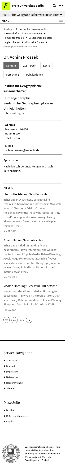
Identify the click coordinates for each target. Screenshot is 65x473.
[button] (6, 319)
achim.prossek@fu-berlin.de (22, 150)
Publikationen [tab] (34, 74)
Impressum (12, 371)
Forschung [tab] (12, 74)
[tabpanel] (32, 128)
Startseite (8, 29)
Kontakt (10, 366)
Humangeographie (13, 37)
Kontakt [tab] (11, 65)
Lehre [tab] (46, 65)
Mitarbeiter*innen (34, 42)
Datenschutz (13, 377)
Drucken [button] (10, 410)
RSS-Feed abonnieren (17, 416)
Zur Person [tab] (29, 65)
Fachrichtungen (33, 33)
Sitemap (10, 388)
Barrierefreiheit (14, 382)
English (10, 421)
